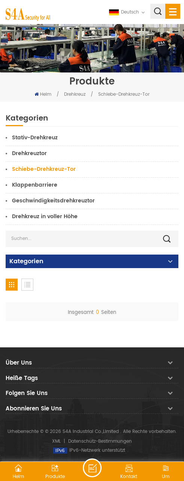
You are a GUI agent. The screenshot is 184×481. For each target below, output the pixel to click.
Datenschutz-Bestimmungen (100, 441)
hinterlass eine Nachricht (92, 467)
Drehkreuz (75, 94)
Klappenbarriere (34, 185)
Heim (42, 94)
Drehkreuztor (29, 153)
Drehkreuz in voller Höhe (45, 216)
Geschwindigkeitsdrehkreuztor (53, 200)
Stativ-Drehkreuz (35, 137)
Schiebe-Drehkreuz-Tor (124, 94)
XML (56, 441)
